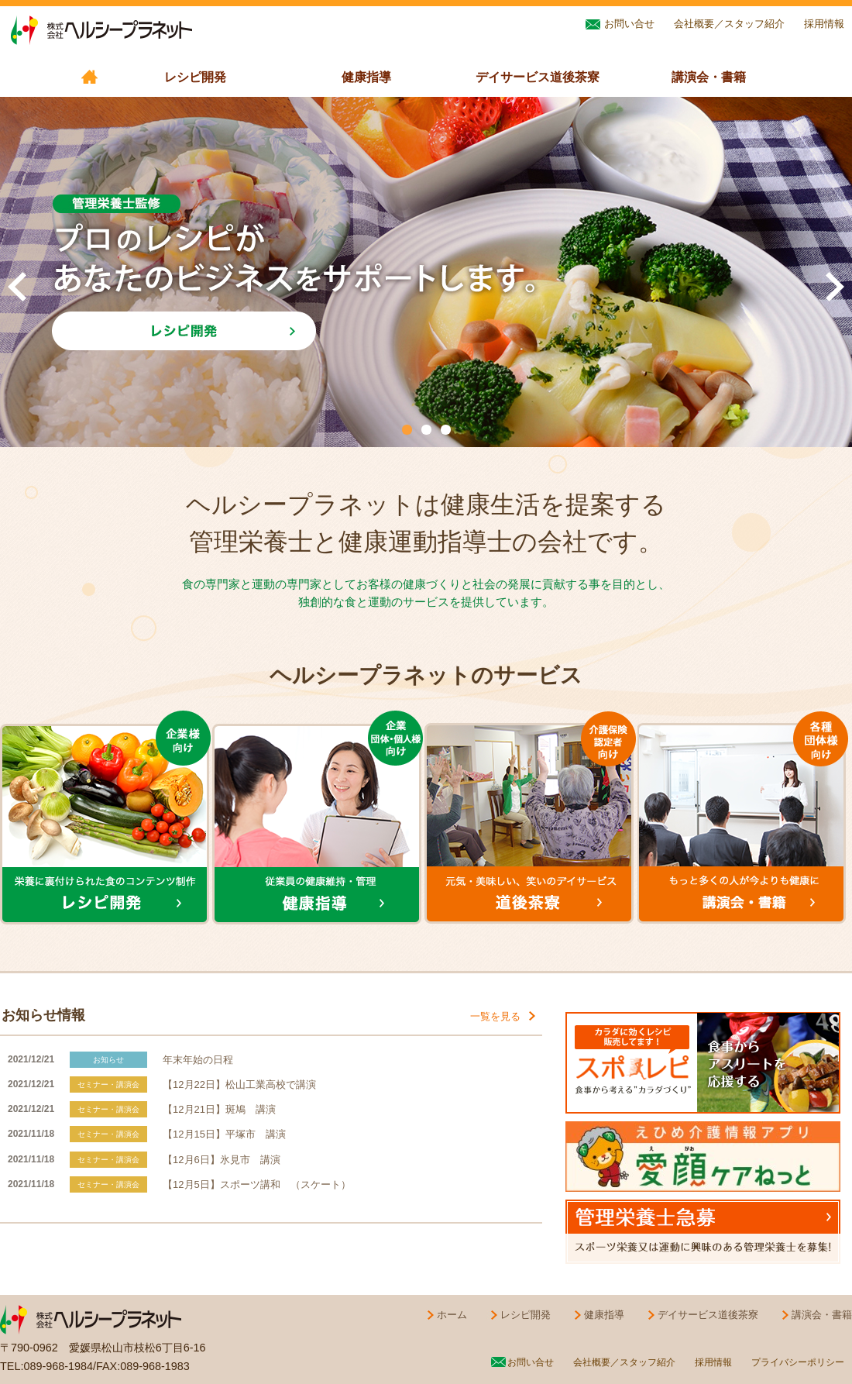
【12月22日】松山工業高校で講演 (239, 1084)
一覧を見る (504, 1015)
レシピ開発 (195, 77)
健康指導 (366, 77)
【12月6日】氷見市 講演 (221, 1159)
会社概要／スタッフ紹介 (729, 23)
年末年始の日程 (198, 1060)
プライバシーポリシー (797, 1362)
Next (835, 286)
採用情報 (824, 23)
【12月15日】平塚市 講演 (224, 1134)
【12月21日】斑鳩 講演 (219, 1109)
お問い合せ (620, 22)
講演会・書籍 (709, 77)
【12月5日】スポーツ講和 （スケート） (257, 1184)
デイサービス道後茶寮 (537, 77)
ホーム (445, 1314)
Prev (17, 286)
